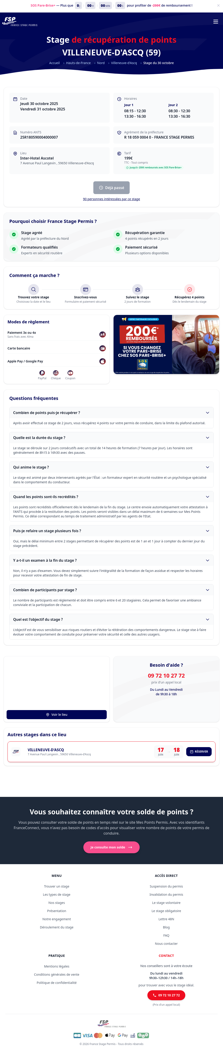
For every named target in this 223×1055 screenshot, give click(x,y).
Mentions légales (56, 966)
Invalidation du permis (166, 894)
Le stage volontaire (166, 902)
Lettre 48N (166, 919)
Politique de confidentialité (57, 982)
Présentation (56, 911)
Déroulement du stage (57, 927)
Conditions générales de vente (56, 974)
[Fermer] (218, 5)
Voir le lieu (56, 714)
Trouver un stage (56, 886)
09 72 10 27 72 (166, 675)
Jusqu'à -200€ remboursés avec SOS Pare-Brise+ (154, 167)
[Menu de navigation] (216, 22)
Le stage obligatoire (166, 911)
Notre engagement (56, 919)
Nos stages (56, 902)
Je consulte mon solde (111, 847)
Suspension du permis (166, 886)
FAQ (166, 935)
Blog (166, 927)
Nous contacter (166, 943)
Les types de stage (56, 894)
